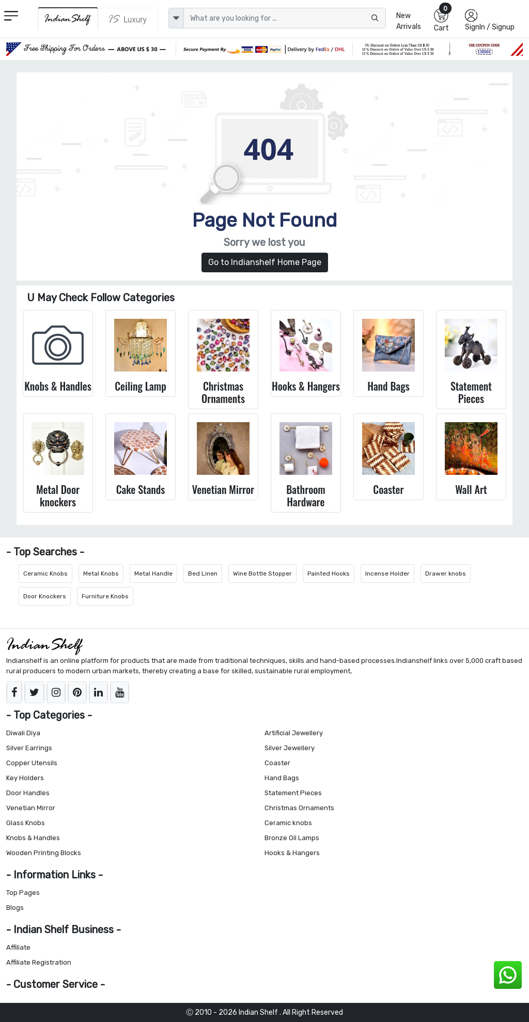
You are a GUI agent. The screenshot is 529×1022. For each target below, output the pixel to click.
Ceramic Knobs (45, 573)
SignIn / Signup (490, 27)
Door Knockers (44, 596)
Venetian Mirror (30, 808)
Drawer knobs (445, 573)
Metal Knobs (101, 573)
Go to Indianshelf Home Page (264, 262)
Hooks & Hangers (292, 853)
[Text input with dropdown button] (284, 18)
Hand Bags (281, 778)
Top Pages (23, 892)
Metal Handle (153, 573)
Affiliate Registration (38, 962)
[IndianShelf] (68, 18)
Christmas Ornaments (299, 808)
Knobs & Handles (33, 838)
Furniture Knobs (105, 596)
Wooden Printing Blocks (43, 853)
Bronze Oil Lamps (291, 838)
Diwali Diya (23, 733)
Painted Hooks (328, 573)
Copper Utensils (31, 763)
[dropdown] (176, 18)
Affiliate (18, 947)
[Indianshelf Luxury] (128, 19)
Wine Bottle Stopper (262, 573)
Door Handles (28, 793)
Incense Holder (387, 573)
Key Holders (25, 778)
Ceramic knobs (288, 823)
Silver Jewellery (289, 748)
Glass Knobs (25, 823)
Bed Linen (202, 573)
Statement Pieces (293, 793)
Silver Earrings (29, 748)
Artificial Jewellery (293, 733)
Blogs (15, 907)
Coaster (277, 763)
